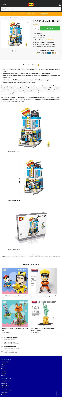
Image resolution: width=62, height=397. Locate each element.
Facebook (3, 355)
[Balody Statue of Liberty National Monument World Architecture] (11, 302)
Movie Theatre (52, 256)
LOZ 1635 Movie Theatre (32, 256)
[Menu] (2, 4)
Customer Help (5, 367)
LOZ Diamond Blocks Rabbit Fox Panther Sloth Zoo (50, 288)
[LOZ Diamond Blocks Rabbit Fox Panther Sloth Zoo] (51, 276)
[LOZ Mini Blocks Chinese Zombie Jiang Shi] (11, 276)
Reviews (34, 65)
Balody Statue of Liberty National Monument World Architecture (9, 314)
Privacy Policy (4, 378)
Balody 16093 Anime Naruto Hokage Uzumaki (29, 288)
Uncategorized (8, 18)
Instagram (3, 357)
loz (19, 256)
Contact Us (4, 369)
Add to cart (50, 28)
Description (26, 64)
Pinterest (3, 359)
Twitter (3, 362)
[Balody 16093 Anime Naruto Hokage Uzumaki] (31, 276)
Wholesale (4, 374)
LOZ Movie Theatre (43, 256)
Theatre (58, 256)
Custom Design (5, 372)
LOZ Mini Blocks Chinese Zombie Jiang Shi (9, 288)
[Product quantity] (35, 28)
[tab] (26, 63)
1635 (6, 256)
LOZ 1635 (23, 256)
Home (2, 18)
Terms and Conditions (6, 376)
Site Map (3, 381)
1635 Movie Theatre (13, 256)
